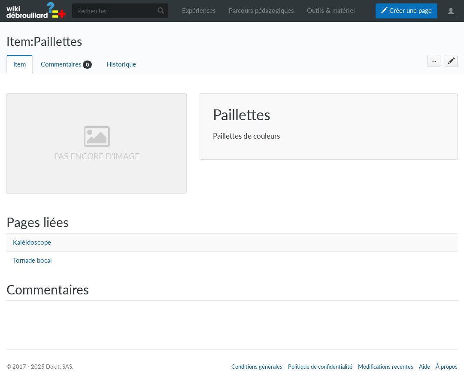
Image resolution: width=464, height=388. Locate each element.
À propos (447, 366)
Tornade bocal (32, 260)
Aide (424, 366)
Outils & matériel (331, 10)
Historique (121, 64)
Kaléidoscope (32, 242)
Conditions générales (256, 366)
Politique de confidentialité (320, 366)
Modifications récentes (385, 366)
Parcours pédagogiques (261, 10)
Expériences (199, 10)
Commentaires (61, 64)
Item (19, 64)
